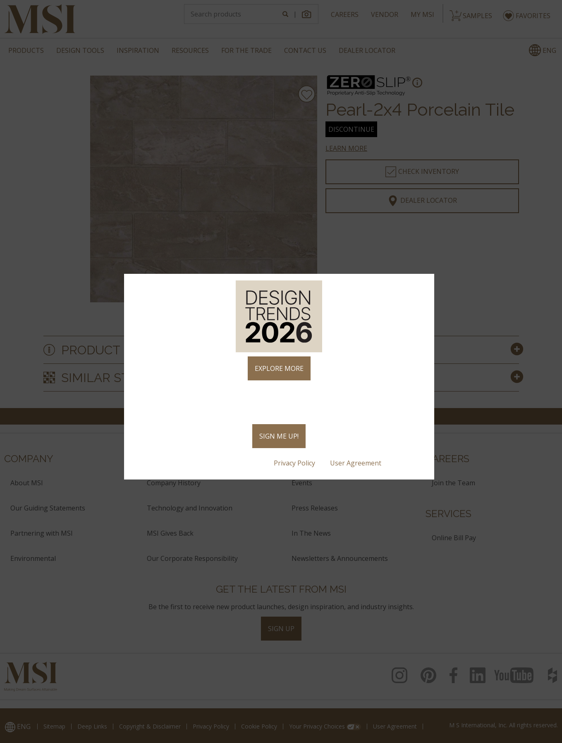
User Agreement (356, 463)
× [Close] (424, 284)
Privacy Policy (295, 463)
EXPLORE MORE (279, 368)
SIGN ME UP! (279, 436)
